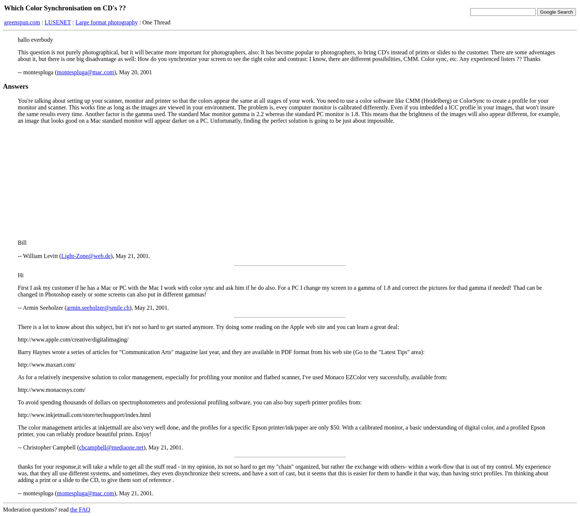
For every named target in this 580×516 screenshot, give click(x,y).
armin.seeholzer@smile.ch (98, 308)
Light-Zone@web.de (86, 256)
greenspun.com (22, 22)
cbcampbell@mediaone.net (111, 447)
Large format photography (106, 22)
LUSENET (58, 22)
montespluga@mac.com (85, 72)
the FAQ (80, 509)
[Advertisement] (290, 182)
